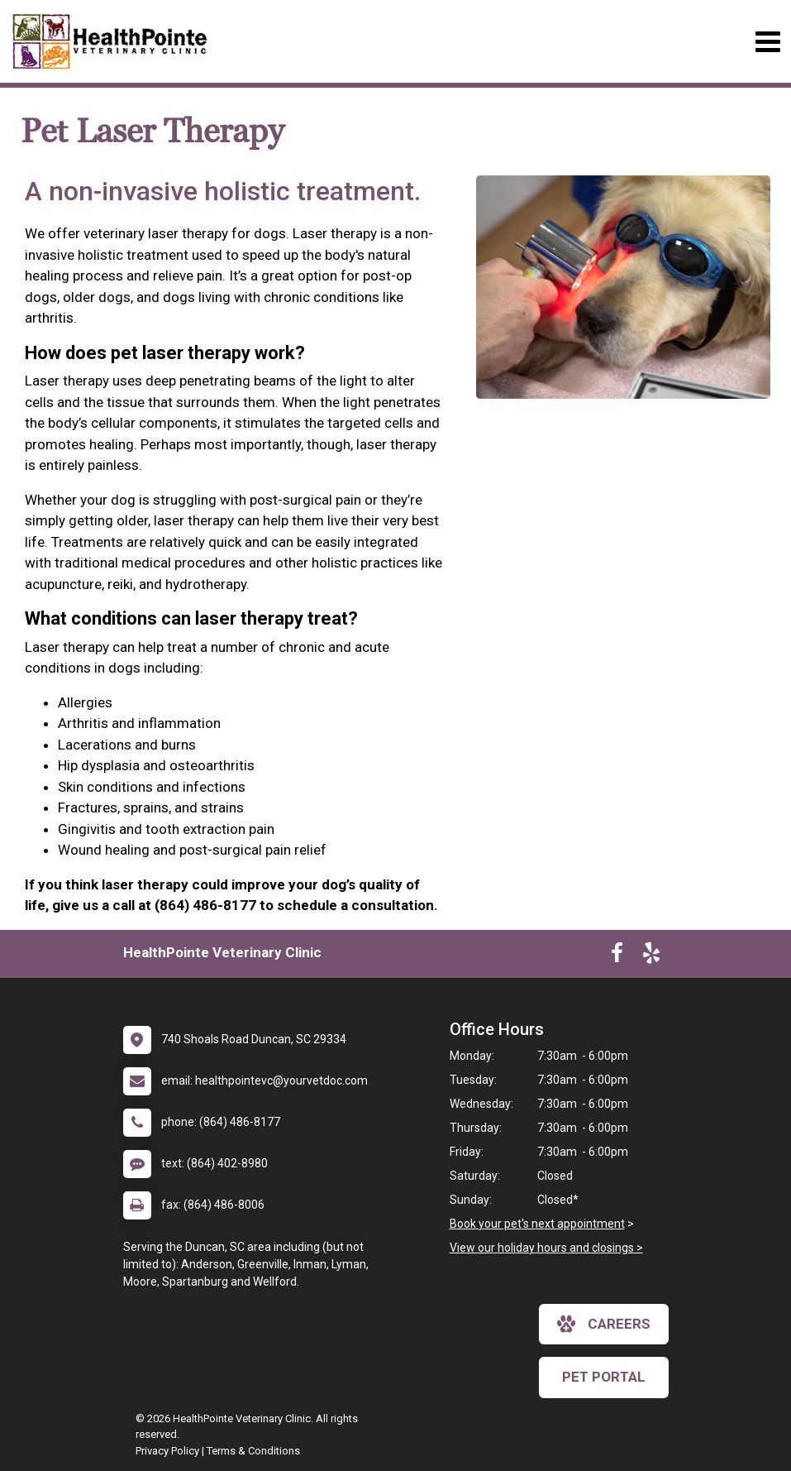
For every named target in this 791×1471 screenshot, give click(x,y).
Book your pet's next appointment (537, 1223)
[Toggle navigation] (767, 41)
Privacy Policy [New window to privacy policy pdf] (167, 1451)
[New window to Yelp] (651, 956)
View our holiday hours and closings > (546, 1247)
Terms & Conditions (253, 1451)
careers (603, 1324)
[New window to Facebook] (617, 956)
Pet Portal (604, 1376)
